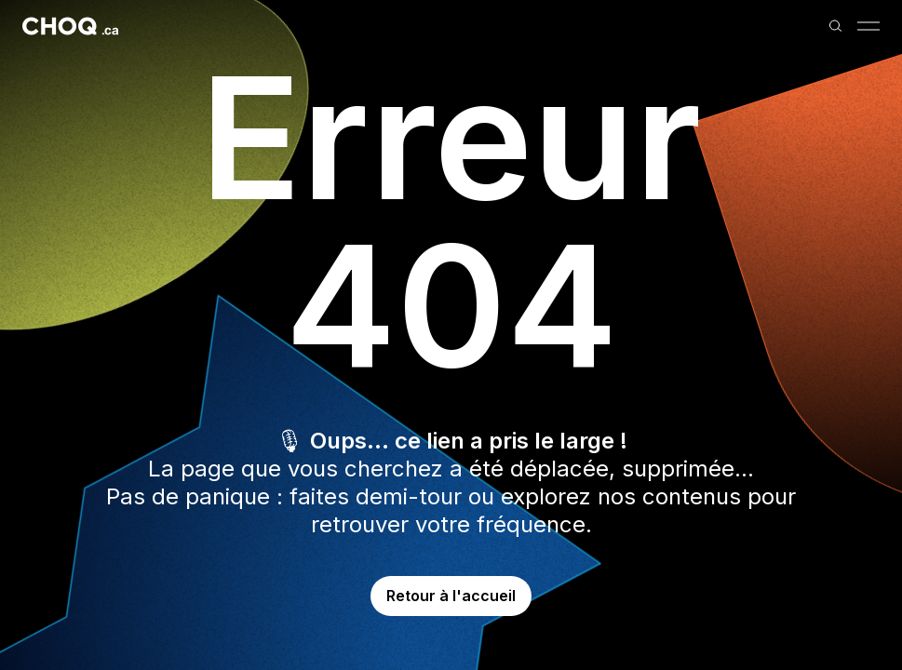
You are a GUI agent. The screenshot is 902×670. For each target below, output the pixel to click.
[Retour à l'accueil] (70, 26)
